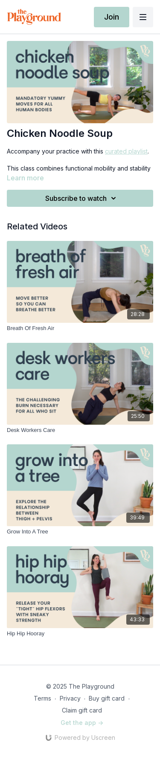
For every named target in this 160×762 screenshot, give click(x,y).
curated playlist (126, 151)
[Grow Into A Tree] (80, 531)
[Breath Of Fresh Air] (80, 328)
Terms (42, 698)
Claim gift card (82, 710)
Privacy (70, 698)
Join (111, 16)
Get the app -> (82, 722)
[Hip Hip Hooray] (80, 633)
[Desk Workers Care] (80, 430)
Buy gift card (107, 698)
